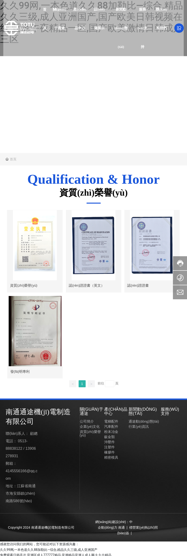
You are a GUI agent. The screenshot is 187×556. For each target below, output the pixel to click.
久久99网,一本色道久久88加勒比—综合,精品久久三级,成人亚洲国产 (48, 547)
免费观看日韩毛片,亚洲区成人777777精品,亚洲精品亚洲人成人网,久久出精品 (55, 553)
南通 (121, 525)
